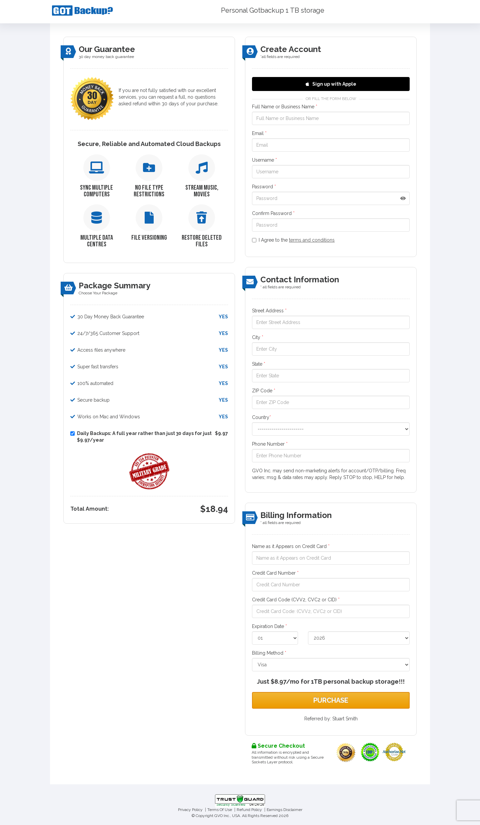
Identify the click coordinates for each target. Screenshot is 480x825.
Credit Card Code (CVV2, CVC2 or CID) (296, 599)
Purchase (330, 700)
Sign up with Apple (331, 84)
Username (264, 160)
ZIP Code (263, 390)
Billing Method (269, 653)
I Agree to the (293, 240)
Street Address (269, 310)
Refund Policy (249, 809)
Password (264, 186)
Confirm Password (273, 213)
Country (261, 417)
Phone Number (270, 444)
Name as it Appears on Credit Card (291, 546)
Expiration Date (269, 626)
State (258, 364)
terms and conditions (312, 240)
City (257, 337)
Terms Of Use (219, 809)
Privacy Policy (190, 809)
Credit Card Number (275, 573)
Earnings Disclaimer (284, 809)
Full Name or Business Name (284, 106)
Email (259, 133)
